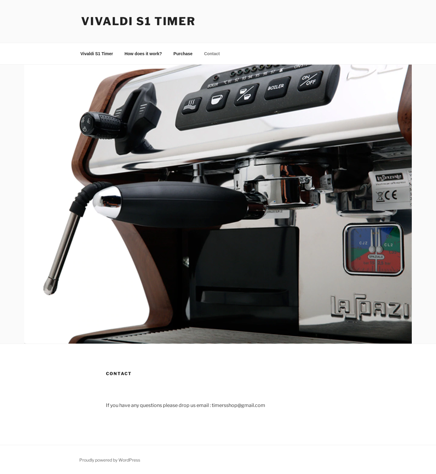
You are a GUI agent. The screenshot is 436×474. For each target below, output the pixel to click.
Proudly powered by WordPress (109, 459)
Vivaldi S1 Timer (138, 21)
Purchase (183, 53)
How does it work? (143, 53)
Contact (212, 53)
